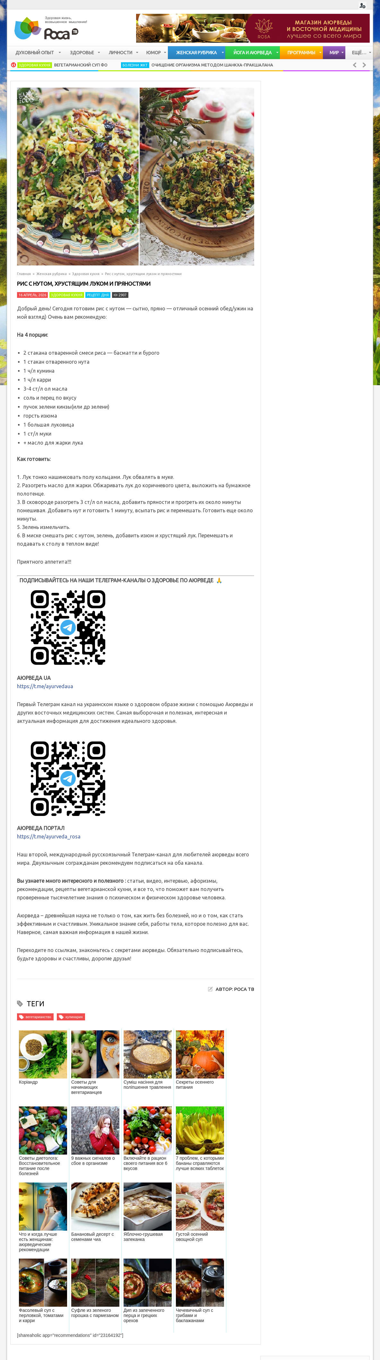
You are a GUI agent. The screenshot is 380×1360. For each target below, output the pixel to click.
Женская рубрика (51, 274)
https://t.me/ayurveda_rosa (49, 836)
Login (362, 6)
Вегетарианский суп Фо (81, 65)
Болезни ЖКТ (135, 65)
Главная (24, 274)
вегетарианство (38, 1017)
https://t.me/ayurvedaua (45, 686)
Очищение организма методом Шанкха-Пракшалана (212, 65)
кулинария (73, 1017)
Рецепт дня (98, 295)
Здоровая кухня (34, 65)
